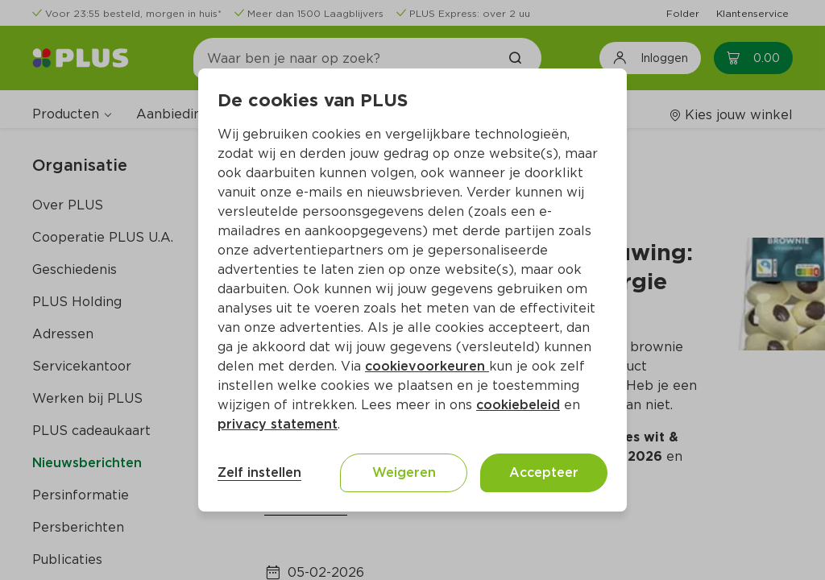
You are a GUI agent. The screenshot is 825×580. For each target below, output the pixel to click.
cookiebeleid (518, 404)
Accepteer (543, 472)
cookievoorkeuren (427, 366)
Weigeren (404, 472)
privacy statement (278, 424)
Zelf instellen (259, 472)
